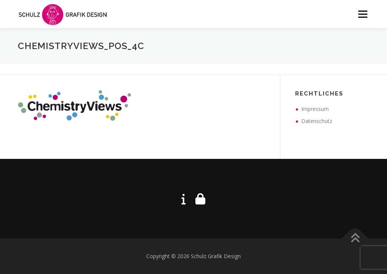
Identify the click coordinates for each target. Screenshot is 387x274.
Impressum (315, 108)
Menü (362, 14)
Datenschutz (316, 121)
